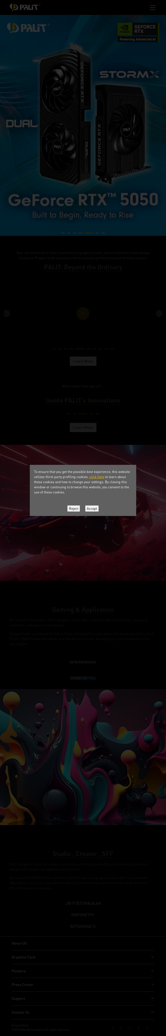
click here (96, 477)
